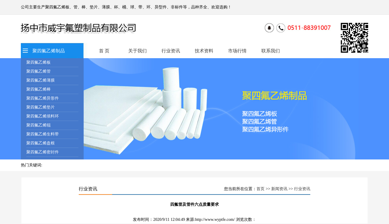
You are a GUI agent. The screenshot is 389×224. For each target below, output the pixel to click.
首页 (260, 189)
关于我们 (137, 50)
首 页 (104, 50)
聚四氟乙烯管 (38, 71)
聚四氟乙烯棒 (38, 89)
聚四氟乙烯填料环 (42, 116)
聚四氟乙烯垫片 (40, 107)
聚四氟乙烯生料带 (42, 134)
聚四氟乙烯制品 (48, 50)
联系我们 (270, 50)
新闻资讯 (279, 189)
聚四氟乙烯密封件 (42, 152)
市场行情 (237, 50)
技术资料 (204, 50)
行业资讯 (171, 50)
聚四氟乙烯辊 (38, 125)
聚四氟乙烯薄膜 (40, 80)
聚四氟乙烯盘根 (40, 143)
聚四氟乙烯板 (38, 62)
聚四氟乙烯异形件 (42, 98)
